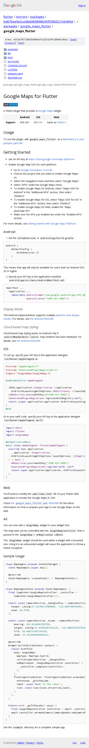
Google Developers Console (36, 170)
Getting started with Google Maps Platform (52, 223)
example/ (13, 49)
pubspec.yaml (15, 73)
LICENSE (12, 69)
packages (37, 17)
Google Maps (45, 110)
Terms (39, 742)
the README (35, 503)
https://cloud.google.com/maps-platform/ (52, 159)
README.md (15, 77)
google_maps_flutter (35, 26)
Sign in (82, 5)
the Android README (42, 318)
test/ (10, 57)
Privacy (30, 742)
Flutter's (61, 122)
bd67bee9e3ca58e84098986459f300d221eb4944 (38, 21)
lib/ (9, 53)
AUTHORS (13, 61)
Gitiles (20, 742)
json (83, 742)
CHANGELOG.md (17, 65)
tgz (21, 42)
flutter (8, 17)
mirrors (21, 17)
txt (75, 742)
